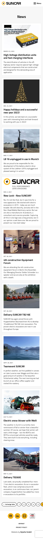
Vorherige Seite (10, 504)
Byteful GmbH (26, 532)
